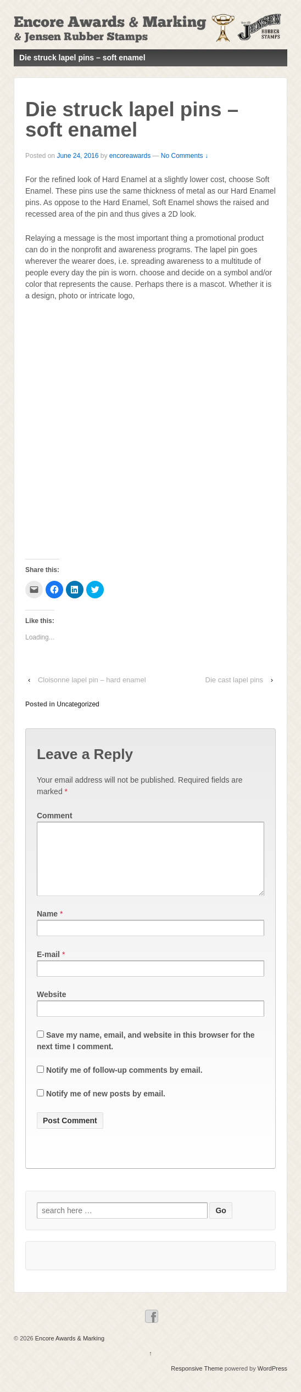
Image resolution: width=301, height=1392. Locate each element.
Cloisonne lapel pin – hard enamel (92, 680)
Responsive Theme (197, 1381)
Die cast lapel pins (234, 680)
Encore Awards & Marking (69, 1351)
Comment (55, 815)
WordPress (272, 1381)
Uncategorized (78, 704)
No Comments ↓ (184, 156)
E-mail (48, 967)
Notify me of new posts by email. (105, 1106)
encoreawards (129, 156)
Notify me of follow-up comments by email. (124, 1083)
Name (47, 927)
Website (51, 1007)
